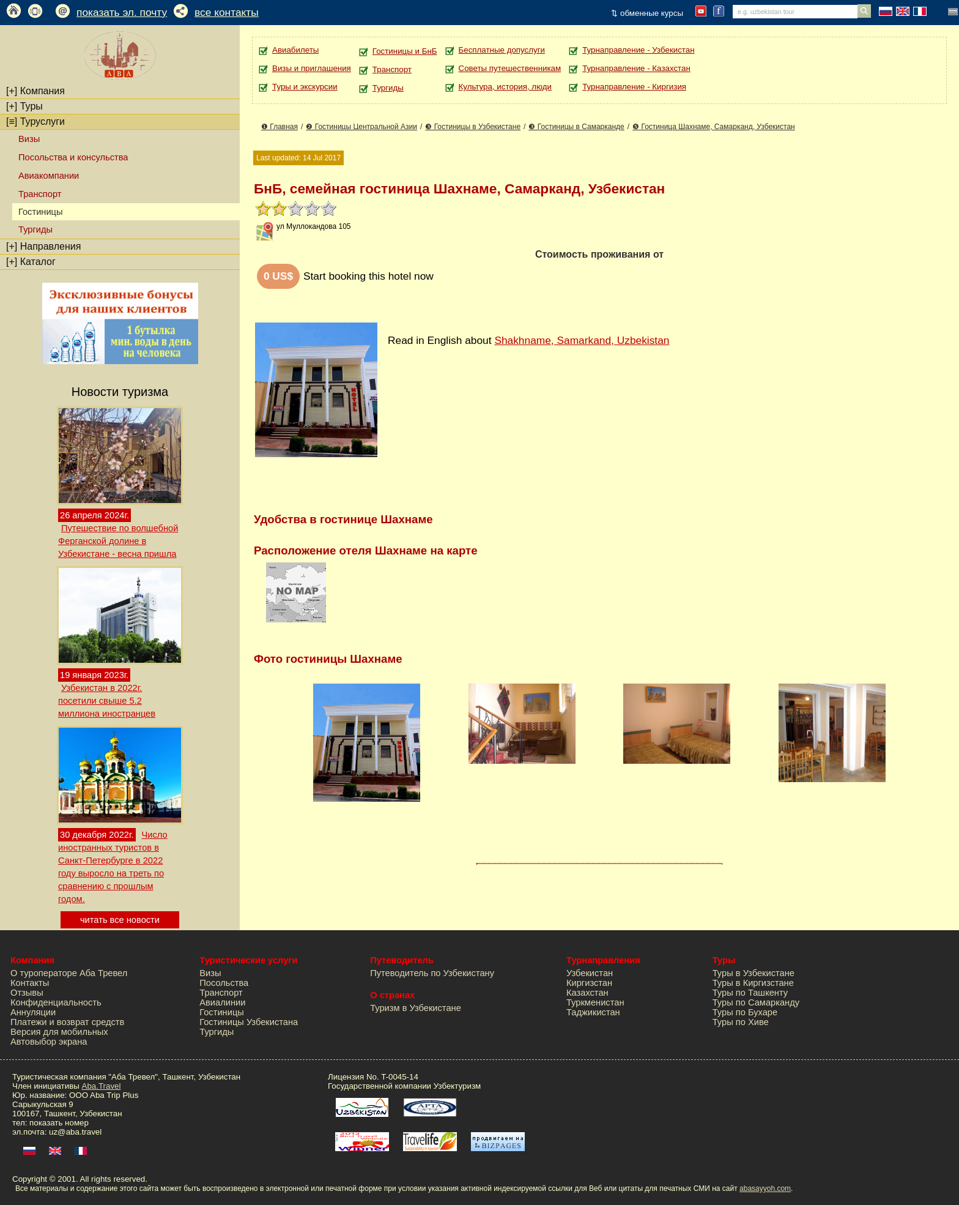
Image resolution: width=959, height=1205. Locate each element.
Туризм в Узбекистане (415, 1008)
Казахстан (587, 993)
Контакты (29, 983)
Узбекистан (589, 973)
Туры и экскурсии (305, 86)
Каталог (31, 261)
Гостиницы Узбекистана (248, 1022)
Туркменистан (595, 1002)
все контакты (226, 12)
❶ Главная (279, 126)
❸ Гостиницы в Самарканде (576, 126)
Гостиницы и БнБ (404, 51)
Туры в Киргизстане (753, 983)
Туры (24, 106)
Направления (43, 246)
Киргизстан (589, 983)
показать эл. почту (121, 12)
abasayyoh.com (765, 1188)
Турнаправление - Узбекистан (638, 49)
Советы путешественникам (510, 68)
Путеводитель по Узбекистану (432, 973)
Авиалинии (222, 1002)
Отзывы (26, 993)
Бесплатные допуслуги (502, 49)
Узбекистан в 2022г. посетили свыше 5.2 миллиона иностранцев (106, 700)
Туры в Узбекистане (753, 973)
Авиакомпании (48, 176)
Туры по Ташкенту (750, 993)
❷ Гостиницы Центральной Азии (361, 126)
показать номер (59, 1122)
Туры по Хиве (741, 1022)
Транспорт (39, 194)
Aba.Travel (101, 1086)
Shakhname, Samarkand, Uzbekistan (581, 340)
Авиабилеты (295, 49)
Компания (35, 91)
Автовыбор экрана (48, 1041)
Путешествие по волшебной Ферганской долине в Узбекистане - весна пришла (118, 541)
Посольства (223, 983)
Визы (29, 139)
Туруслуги (35, 121)
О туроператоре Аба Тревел (68, 973)
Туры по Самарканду (756, 1002)
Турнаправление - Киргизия (634, 86)
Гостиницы (221, 1012)
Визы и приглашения (311, 68)
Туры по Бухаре (745, 1012)
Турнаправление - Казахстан (636, 68)
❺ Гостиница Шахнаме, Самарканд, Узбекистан (713, 126)
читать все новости (120, 920)
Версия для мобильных (59, 1032)
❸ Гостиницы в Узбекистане (472, 126)
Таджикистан (593, 1012)
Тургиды (35, 229)
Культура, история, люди (505, 86)
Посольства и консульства (73, 157)
